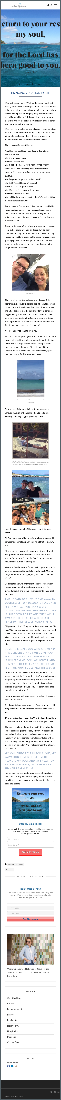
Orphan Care (13, 1042)
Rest (21, 864)
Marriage (39, 876)
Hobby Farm (13, 1025)
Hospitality (12, 1031)
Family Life (12, 1020)
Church (10, 1003)
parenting (12, 864)
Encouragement (14, 1009)
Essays (10, 1014)
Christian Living (25, 876)
